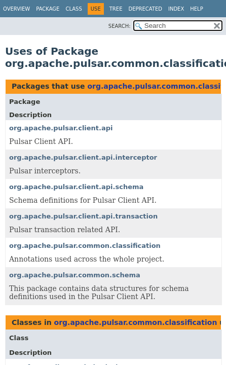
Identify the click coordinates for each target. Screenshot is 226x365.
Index (176, 9)
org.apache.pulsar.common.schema (74, 275)
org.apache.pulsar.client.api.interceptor (83, 157)
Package (47, 9)
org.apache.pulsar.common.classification (85, 245)
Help (196, 9)
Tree (116, 9)
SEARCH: (119, 26)
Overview (16, 9)
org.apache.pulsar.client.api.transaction (83, 216)
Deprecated (145, 9)
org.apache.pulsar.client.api (61, 128)
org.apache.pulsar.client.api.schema (76, 187)
